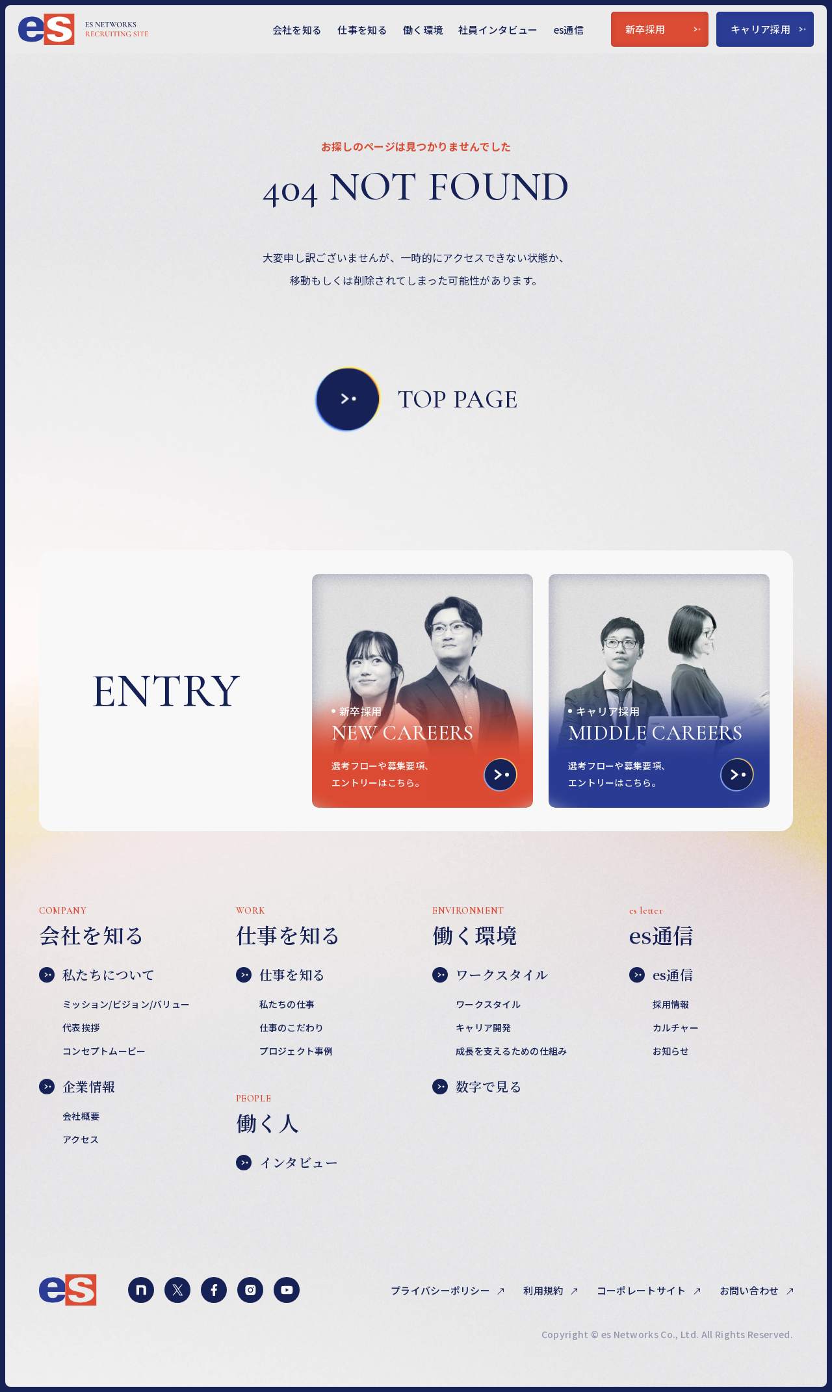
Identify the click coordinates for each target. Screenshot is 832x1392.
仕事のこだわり (291, 1027)
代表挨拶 (80, 1027)
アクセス (80, 1139)
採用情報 (671, 1004)
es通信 (569, 29)
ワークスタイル (490, 975)
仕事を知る (362, 29)
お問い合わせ (750, 1290)
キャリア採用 (768, 29)
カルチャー (676, 1027)
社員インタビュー (498, 29)
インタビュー (287, 1162)
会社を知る (297, 29)
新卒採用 (663, 29)
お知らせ (671, 1050)
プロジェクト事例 (296, 1050)
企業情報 (77, 1086)
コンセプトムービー (104, 1050)
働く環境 (423, 29)
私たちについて (97, 975)
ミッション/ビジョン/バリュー (126, 1004)
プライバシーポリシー (441, 1290)
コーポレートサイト (642, 1290)
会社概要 (80, 1115)
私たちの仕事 (287, 1004)
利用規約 (544, 1290)
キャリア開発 (484, 1027)
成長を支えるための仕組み (511, 1050)
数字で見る (477, 1086)
